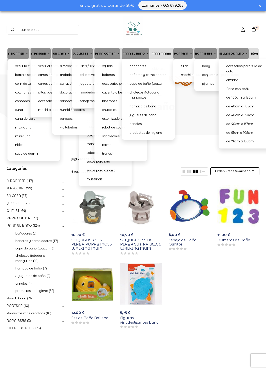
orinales (21, 284)
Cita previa (62, 64)
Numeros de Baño (233, 240)
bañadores (23, 233)
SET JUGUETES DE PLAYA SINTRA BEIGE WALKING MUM (140, 244)
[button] (254, 29)
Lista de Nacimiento (197, 64)
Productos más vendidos (26, 313)
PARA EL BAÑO (136, 53)
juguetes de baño (32, 276)
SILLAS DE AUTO (233, 53)
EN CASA (61, 53)
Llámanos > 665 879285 (162, 5)
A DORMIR (18, 53)
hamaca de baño (28, 268)
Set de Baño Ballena (90, 318)
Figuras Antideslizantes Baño (139, 320)
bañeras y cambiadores (33, 241)
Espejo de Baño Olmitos (182, 242)
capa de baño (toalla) (31, 248)
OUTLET (13, 211)
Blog (254, 53)
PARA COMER (107, 53)
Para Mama (16, 298)
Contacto (126, 64)
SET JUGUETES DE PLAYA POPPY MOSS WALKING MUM (91, 244)
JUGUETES (82, 53)
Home (105, 95)
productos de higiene (31, 291)
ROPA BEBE (205, 53)
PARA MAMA (161, 53)
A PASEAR (40, 53)
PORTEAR (183, 53)
